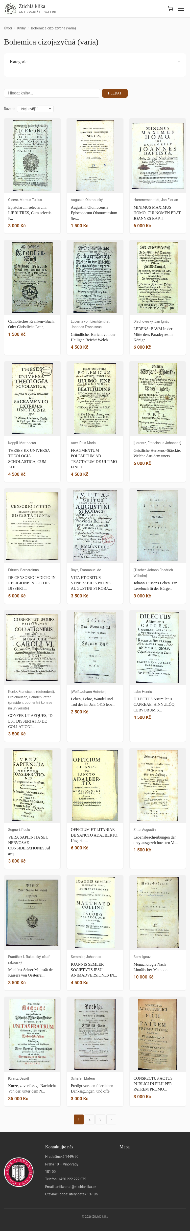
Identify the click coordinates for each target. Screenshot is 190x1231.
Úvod (8, 28)
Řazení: (9, 109)
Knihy (21, 28)
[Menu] (181, 9)
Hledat (115, 93)
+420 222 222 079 (72, 1179)
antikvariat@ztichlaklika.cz (75, 1187)
